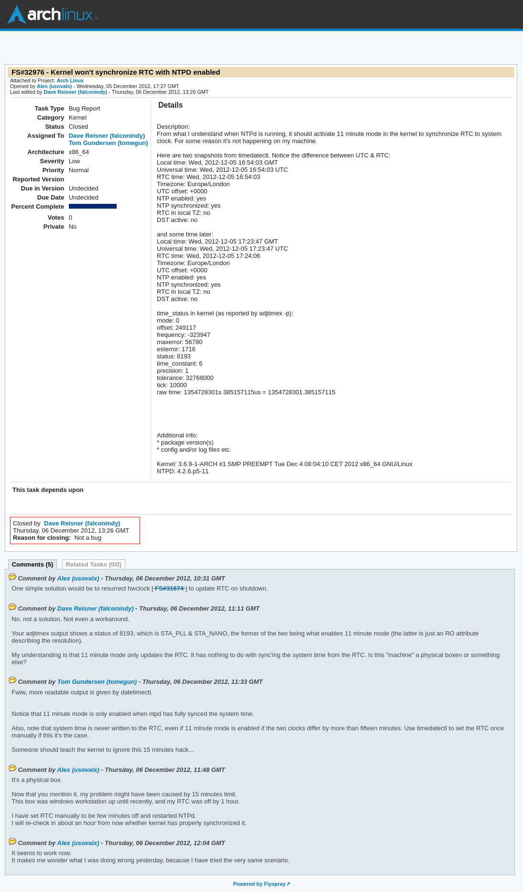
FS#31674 (169, 588)
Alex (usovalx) (54, 86)
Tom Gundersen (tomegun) (108, 142)
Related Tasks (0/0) (94, 564)
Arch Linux (52, 14)
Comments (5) (33, 564)
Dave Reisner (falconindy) (75, 92)
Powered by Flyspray (259, 884)
